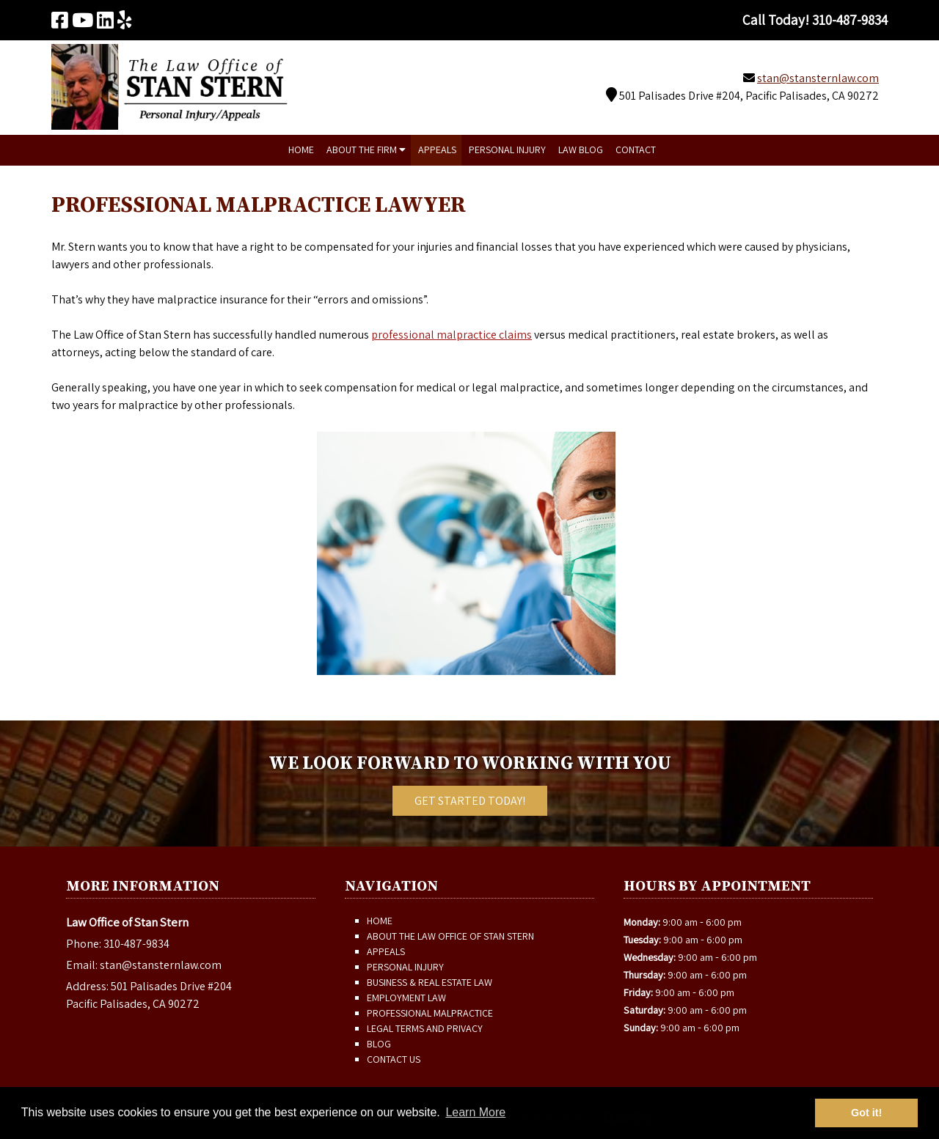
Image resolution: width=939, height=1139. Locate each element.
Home (301, 149)
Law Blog (580, 149)
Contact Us (393, 1059)
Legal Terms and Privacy (425, 1028)
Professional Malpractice (430, 1013)
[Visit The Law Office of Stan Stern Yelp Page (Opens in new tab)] (124, 19)
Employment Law (406, 997)
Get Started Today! (469, 800)
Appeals (437, 149)
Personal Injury (507, 149)
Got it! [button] (866, 1112)
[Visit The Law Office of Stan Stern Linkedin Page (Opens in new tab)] (105, 19)
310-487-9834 (136, 943)
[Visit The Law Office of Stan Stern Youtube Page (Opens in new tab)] (82, 19)
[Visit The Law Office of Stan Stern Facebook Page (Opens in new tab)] (59, 19)
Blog (379, 1043)
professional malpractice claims (451, 334)
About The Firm (366, 149)
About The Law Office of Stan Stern (450, 936)
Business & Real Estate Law (429, 982)
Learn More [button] (475, 1112)
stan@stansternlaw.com (818, 78)
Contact (635, 149)
